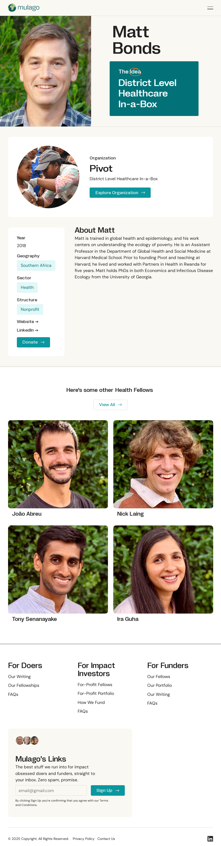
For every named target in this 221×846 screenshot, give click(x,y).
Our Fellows (158, 676)
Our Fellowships (23, 685)
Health (27, 287)
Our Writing (19, 676)
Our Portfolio (159, 685)
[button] (210, 8)
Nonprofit (30, 309)
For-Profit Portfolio (96, 693)
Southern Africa (36, 265)
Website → (28, 321)
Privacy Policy (84, 838)
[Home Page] (23, 8)
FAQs (13, 694)
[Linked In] (210, 838)
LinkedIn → (27, 330)
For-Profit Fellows (95, 684)
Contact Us (106, 838)
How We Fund (91, 702)
